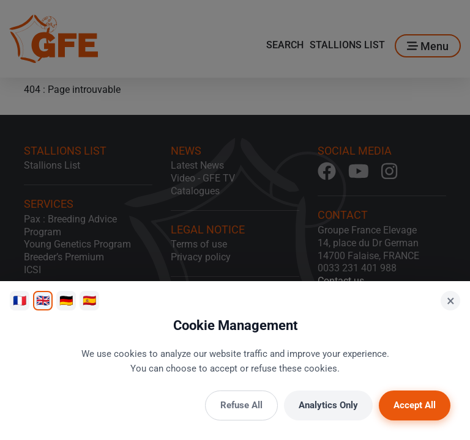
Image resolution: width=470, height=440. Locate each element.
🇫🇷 (19, 300)
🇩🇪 (66, 300)
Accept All (415, 405)
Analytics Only (328, 405)
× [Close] (451, 300)
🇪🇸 (89, 300)
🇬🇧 (43, 300)
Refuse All (241, 405)
